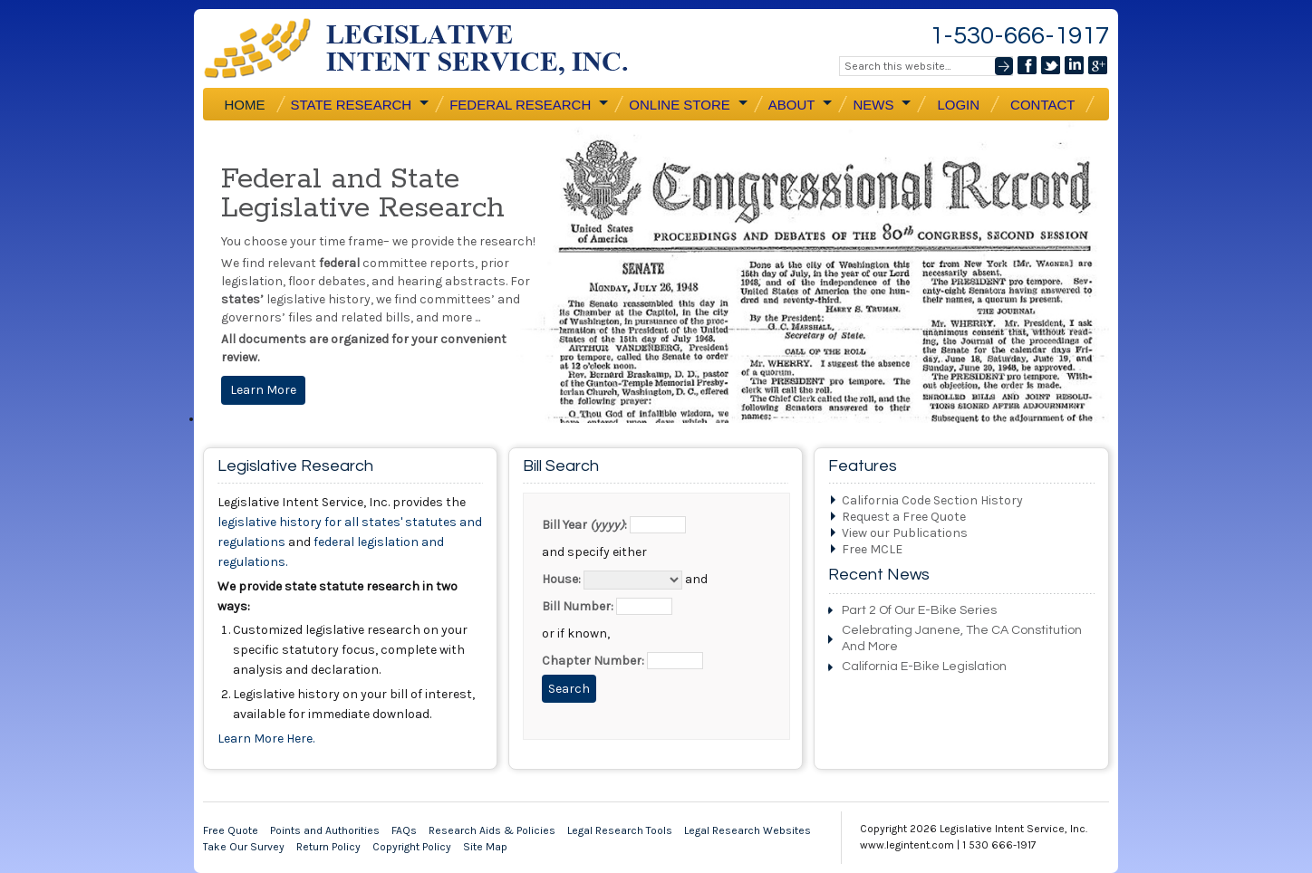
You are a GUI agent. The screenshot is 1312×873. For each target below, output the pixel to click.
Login (958, 104)
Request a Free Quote (904, 516)
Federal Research (528, 104)
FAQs (404, 830)
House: (561, 579)
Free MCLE (872, 549)
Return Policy (328, 846)
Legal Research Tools (619, 830)
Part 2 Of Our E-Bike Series (919, 610)
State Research (359, 104)
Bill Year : (584, 524)
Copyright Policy (411, 846)
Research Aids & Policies (492, 830)
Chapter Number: (593, 660)
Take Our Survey (244, 846)
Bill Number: (577, 606)
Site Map (485, 846)
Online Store (687, 104)
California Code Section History (932, 500)
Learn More (263, 390)
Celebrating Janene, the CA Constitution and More (962, 638)
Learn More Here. (265, 738)
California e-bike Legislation (924, 666)
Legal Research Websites (747, 830)
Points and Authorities (325, 830)
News (881, 104)
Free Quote (230, 830)
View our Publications (905, 533)
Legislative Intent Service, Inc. (429, 48)
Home (245, 104)
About (800, 104)
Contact (1042, 104)
